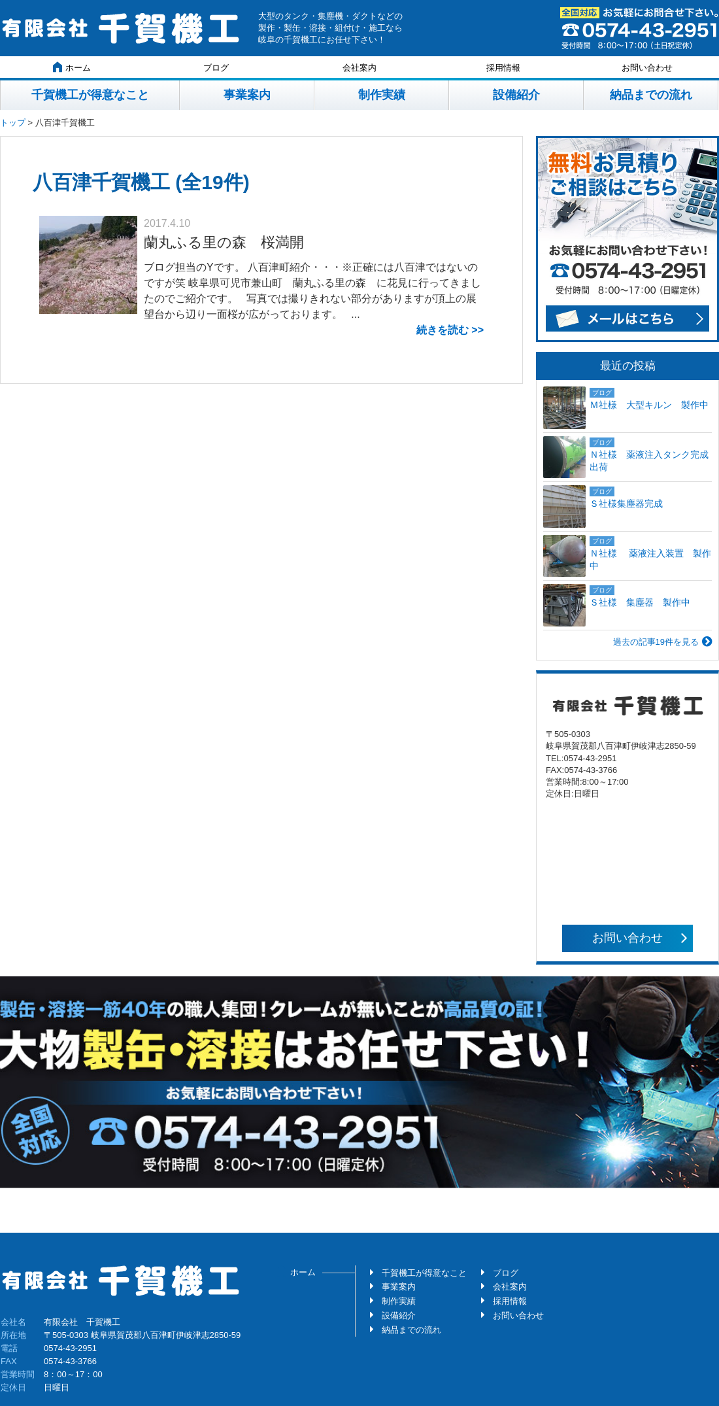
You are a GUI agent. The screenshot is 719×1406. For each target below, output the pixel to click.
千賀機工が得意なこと (90, 94)
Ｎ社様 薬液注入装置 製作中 (650, 560)
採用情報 (503, 68)
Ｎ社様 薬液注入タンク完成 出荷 (651, 461)
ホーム (72, 67)
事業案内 (247, 94)
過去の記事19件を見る (656, 642)
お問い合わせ (647, 68)
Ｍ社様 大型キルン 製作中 (649, 405)
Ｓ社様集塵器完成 (631, 503)
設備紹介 (516, 94)
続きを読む (442, 329)
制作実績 (381, 94)
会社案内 (359, 68)
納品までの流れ (651, 94)
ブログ (216, 68)
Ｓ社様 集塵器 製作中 (640, 602)
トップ (12, 123)
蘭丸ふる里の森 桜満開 (224, 242)
